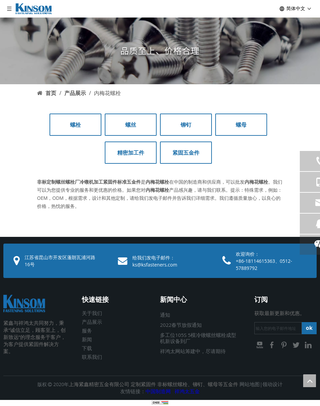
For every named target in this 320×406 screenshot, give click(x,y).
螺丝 (130, 124)
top (309, 380)
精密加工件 (130, 152)
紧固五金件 (185, 152)
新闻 (87, 339)
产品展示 (92, 321)
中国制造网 (158, 391)
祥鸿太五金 (187, 391)
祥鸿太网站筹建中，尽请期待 (193, 351)
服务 (87, 330)
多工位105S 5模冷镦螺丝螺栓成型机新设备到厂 (198, 338)
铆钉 (186, 124)
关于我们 (92, 313)
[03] (160, 51)
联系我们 (92, 356)
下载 (87, 348)
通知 (165, 314)
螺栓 (75, 124)
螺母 (241, 124)
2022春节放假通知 (181, 324)
